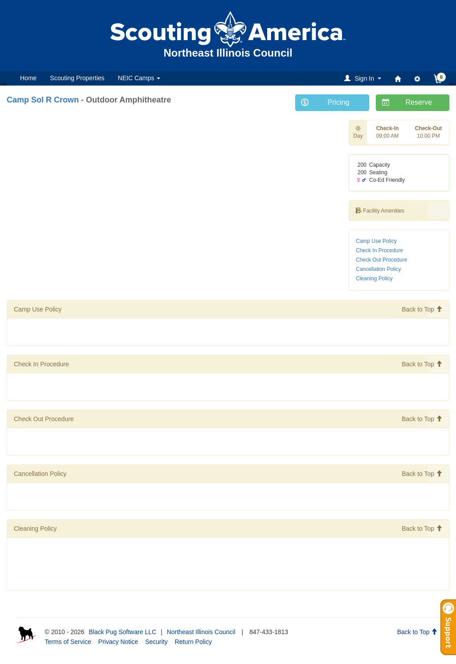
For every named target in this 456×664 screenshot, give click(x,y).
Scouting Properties (77, 78)
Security (156, 641)
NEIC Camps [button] (139, 78)
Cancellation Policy (378, 269)
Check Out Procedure (381, 260)
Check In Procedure (379, 250)
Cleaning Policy (374, 278)
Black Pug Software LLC (122, 631)
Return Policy (193, 641)
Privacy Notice (118, 641)
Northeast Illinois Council (201, 631)
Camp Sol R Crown (43, 99)
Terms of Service (68, 641)
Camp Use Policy (376, 241)
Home (28, 78)
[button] (364, 78)
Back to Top (422, 309)
